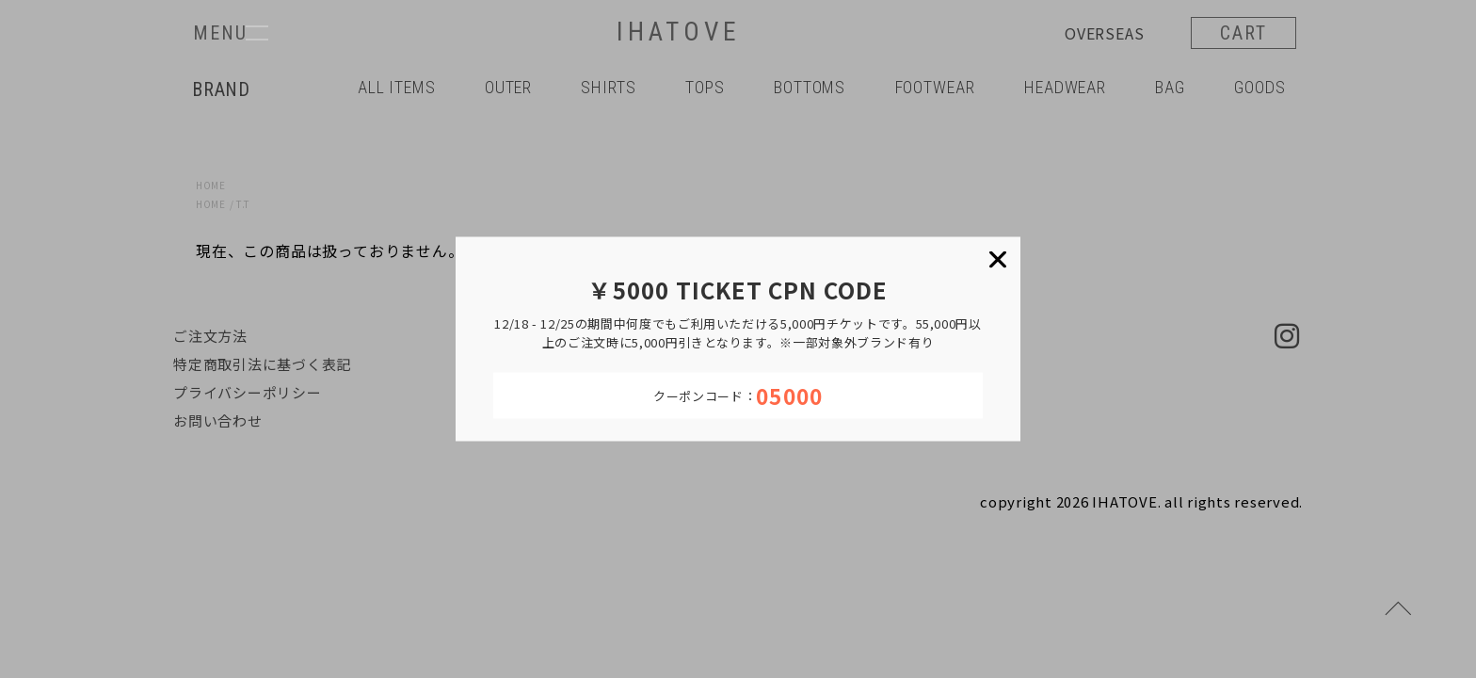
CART (1243, 33)
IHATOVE (678, 32)
